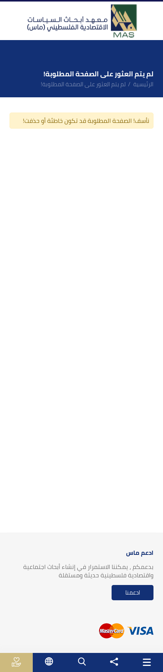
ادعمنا (132, 592)
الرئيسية (143, 84)
